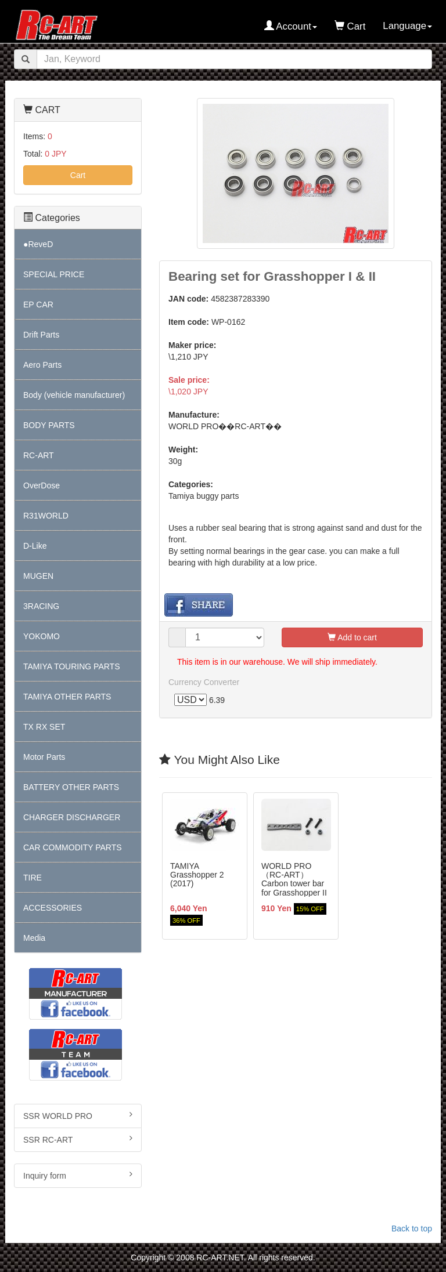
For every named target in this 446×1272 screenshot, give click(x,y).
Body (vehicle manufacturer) (74, 395)
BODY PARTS (49, 425)
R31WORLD (46, 515)
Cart (77, 175)
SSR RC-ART (77, 1139)
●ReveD (38, 244)
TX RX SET (44, 726)
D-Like (34, 545)
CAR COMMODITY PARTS (72, 847)
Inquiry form (77, 1175)
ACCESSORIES (52, 907)
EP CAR (38, 304)
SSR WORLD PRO (77, 1115)
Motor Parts (44, 757)
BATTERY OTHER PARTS (71, 787)
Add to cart (352, 637)
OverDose (41, 485)
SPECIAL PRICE (53, 274)
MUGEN (38, 576)
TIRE (32, 877)
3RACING (41, 606)
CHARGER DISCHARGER (71, 817)
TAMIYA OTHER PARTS (67, 696)
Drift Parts (41, 334)
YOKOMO (41, 636)
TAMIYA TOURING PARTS (71, 666)
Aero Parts (42, 364)
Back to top (411, 1228)
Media (34, 938)
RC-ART (38, 455)
